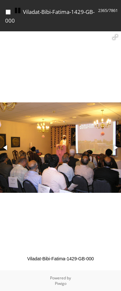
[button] (115, 37)
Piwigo (60, 283)
